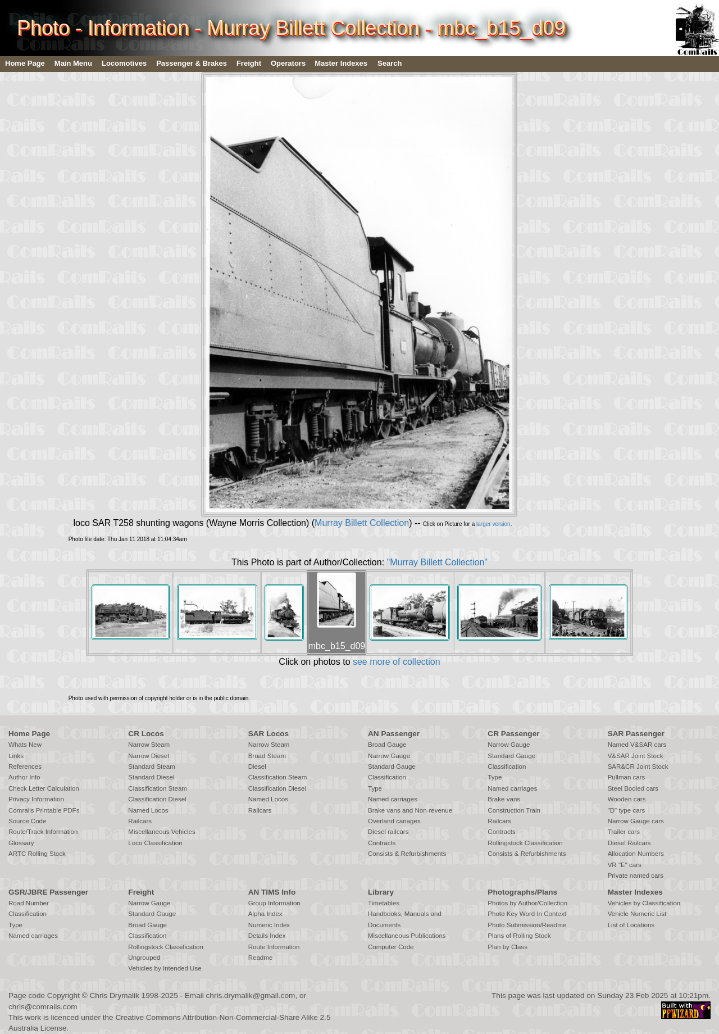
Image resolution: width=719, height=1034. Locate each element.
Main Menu (73, 63)
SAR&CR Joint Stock (638, 766)
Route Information (274, 947)
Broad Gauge (387, 744)
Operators (288, 63)
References (25, 766)
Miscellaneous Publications (407, 935)
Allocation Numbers (636, 853)
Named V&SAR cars (637, 744)
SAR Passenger (636, 733)
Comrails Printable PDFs (43, 810)
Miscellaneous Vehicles (161, 831)
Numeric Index (269, 925)
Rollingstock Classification (525, 843)
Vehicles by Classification (644, 903)
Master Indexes (341, 63)
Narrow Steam (149, 744)
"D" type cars (626, 810)
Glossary (21, 843)
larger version (493, 524)
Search (389, 63)
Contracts (381, 843)
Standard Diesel (151, 777)
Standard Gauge (392, 766)
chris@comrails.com (43, 1007)
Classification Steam (157, 788)
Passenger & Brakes (191, 63)
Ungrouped (144, 957)
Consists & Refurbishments (407, 853)
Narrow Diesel (148, 755)
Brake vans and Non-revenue (410, 810)
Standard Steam (151, 766)
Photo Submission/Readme (527, 925)
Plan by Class (507, 947)
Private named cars (635, 875)
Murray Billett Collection (362, 523)
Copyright (63, 995)
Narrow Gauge (389, 755)
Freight (248, 63)
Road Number (28, 903)
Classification (387, 777)
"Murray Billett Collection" (437, 562)
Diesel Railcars (629, 843)
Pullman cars (626, 777)
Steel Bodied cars (633, 788)
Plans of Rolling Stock (519, 935)
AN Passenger (394, 733)
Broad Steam (267, 755)
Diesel (257, 766)
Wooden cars (627, 799)
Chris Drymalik (114, 995)
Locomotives (124, 63)
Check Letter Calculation (43, 788)
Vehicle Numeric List (637, 913)
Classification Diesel (157, 799)
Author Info (24, 777)
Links (16, 755)
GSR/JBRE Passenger (48, 892)
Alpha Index (265, 913)
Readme (260, 957)
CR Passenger (513, 733)
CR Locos (145, 733)
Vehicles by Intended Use (164, 968)
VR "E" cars (624, 864)
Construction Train (514, 810)
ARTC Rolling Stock (37, 853)
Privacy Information (36, 799)
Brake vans (504, 799)
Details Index (267, 935)
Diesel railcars (388, 831)
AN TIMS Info (272, 892)
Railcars (140, 821)
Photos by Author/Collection (527, 903)
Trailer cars (624, 831)
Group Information (274, 903)
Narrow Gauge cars (636, 821)
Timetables (383, 903)
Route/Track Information (43, 831)
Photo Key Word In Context (527, 913)
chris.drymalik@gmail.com (250, 995)
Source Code (27, 821)
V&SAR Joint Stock (635, 755)
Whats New (25, 744)
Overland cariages (394, 821)
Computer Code (391, 947)
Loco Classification (155, 843)
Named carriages (392, 799)
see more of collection (396, 661)
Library (381, 892)
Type (375, 788)
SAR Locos (268, 733)
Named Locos (148, 810)
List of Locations (631, 925)
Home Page (25, 63)
